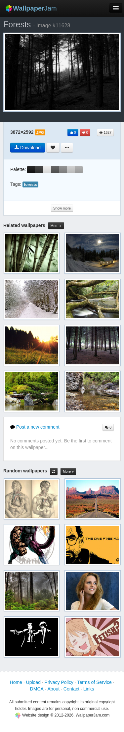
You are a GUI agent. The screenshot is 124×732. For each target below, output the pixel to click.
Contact (71, 688)
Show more (62, 208)
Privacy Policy (59, 682)
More (56, 226)
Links (88, 688)
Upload (33, 682)
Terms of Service (94, 682)
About (54, 688)
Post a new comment (35, 427)
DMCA (37, 688)
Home (16, 682)
